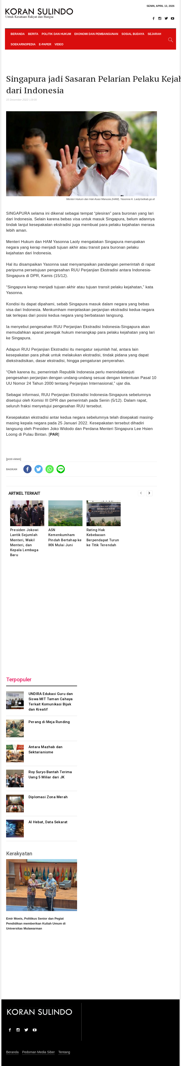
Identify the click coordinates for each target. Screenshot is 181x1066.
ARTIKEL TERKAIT (24, 493)
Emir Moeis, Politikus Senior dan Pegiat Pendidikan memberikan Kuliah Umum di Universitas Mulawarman (36, 923)
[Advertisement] (81, 615)
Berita (33, 34)
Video (58, 44)
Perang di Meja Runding (49, 722)
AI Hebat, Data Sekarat (48, 822)
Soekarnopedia (23, 44)
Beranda (18, 34)
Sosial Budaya (132, 34)
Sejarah (154, 34)
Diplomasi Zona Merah (48, 797)
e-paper (45, 44)
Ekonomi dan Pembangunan (96, 34)
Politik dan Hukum (56, 34)
